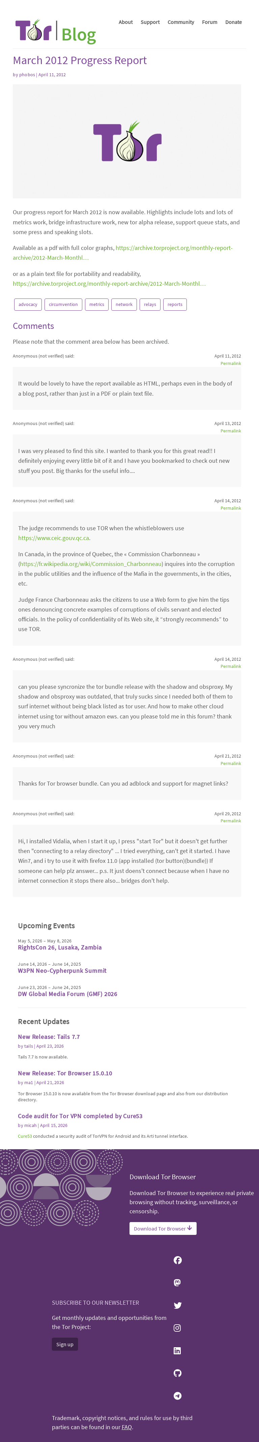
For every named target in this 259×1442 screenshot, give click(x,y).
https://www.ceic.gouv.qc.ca (53, 538)
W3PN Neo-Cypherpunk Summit (62, 970)
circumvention (63, 304)
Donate (233, 22)
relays (150, 304)
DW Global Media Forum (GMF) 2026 (67, 994)
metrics (96, 304)
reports (175, 304)
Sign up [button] (65, 1344)
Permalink (231, 363)
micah (30, 1125)
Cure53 (25, 1136)
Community (181, 22)
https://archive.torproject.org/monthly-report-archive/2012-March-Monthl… (109, 283)
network (124, 304)
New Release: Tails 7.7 (49, 1037)
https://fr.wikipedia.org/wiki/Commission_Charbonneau (91, 564)
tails (28, 1046)
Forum (209, 22)
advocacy (28, 304)
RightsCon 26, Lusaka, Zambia (60, 947)
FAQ (127, 1427)
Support (150, 22)
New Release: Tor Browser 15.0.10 (65, 1073)
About (126, 22)
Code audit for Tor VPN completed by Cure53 (80, 1116)
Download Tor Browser (163, 1228)
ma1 (28, 1082)
